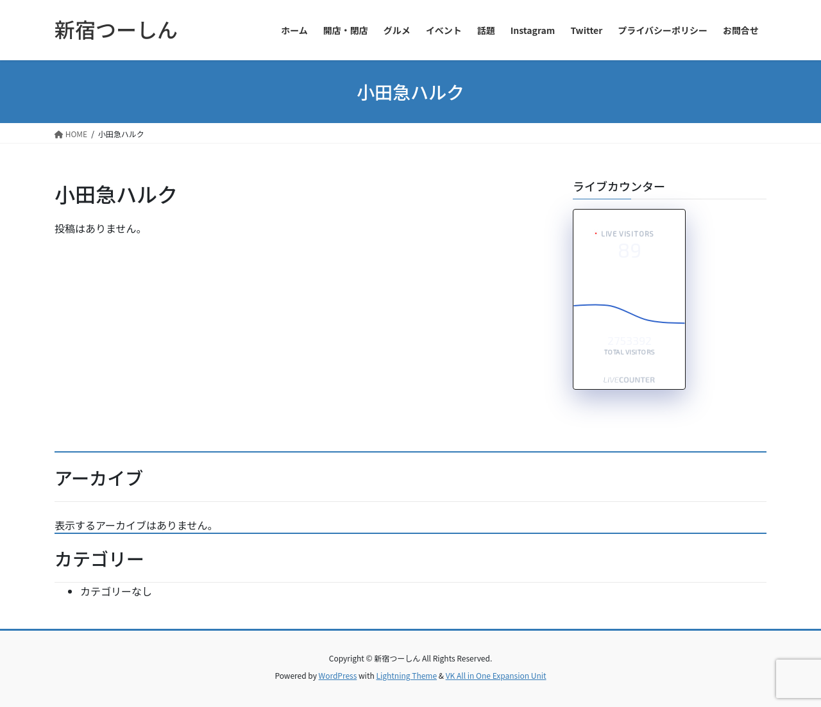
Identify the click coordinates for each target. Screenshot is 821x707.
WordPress (338, 675)
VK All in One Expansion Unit (496, 675)
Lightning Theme (406, 675)
